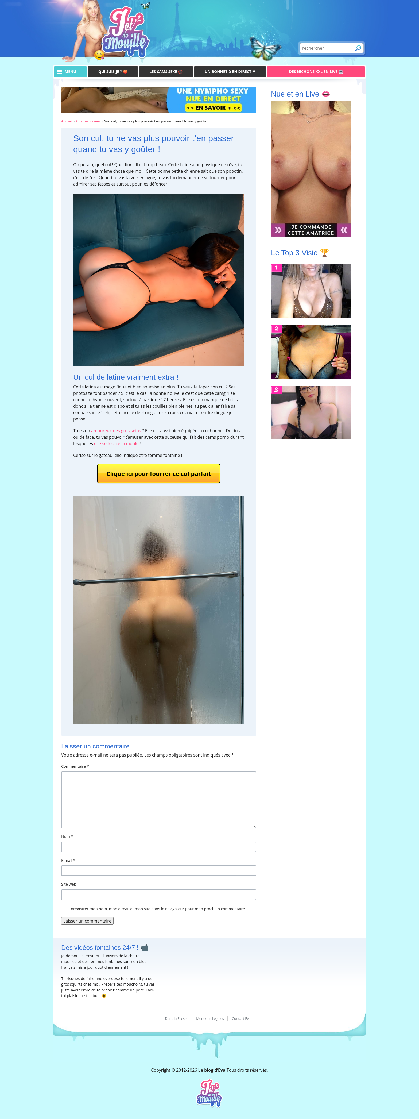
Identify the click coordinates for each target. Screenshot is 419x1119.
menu (70, 71)
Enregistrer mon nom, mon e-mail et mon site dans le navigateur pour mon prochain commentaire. (157, 908)
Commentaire (75, 766)
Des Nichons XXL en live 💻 (316, 71)
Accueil (67, 121)
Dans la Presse (176, 1018)
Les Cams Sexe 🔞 (166, 71)
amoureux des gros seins (116, 431)
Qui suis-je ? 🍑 (112, 71)
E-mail (68, 860)
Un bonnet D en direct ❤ (230, 71)
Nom (67, 836)
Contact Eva (241, 1018)
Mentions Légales (210, 1018)
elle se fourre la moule (116, 443)
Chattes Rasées (88, 121)
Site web (68, 884)
